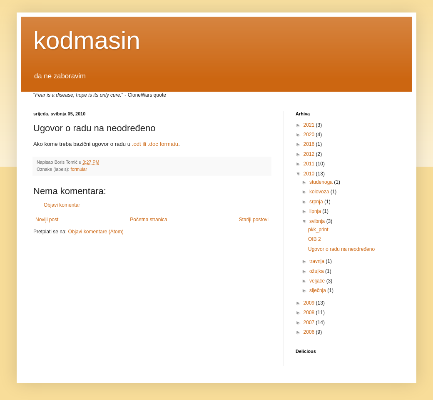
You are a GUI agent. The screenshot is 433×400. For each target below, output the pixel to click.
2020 (310, 135)
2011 (310, 164)
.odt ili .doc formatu (155, 144)
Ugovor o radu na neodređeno (341, 249)
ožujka (317, 271)
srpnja (316, 202)
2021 (310, 125)
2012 (310, 154)
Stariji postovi (254, 219)
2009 (310, 303)
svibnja (317, 221)
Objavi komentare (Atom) (95, 232)
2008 (310, 312)
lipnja (315, 211)
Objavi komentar (62, 205)
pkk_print (318, 229)
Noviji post (46, 219)
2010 (310, 174)
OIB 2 (314, 239)
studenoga (321, 182)
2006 (310, 332)
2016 (310, 144)
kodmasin (86, 40)
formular (79, 169)
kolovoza (320, 192)
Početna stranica (148, 219)
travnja (317, 261)
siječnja (318, 290)
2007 (310, 322)
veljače (317, 281)
